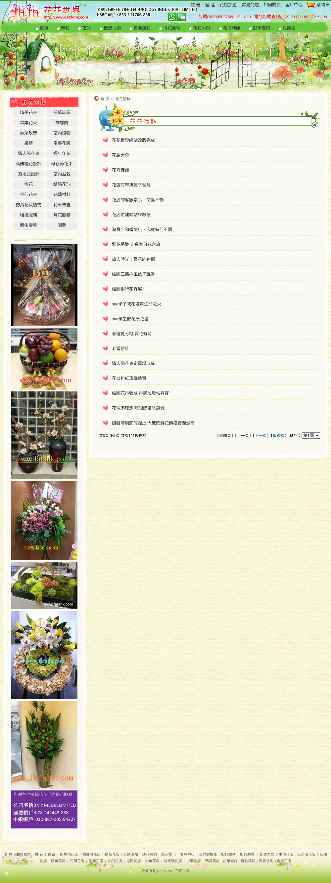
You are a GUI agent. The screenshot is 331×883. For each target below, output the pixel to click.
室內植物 (62, 133)
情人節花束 (28, 153)
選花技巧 (168, 854)
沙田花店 (115, 861)
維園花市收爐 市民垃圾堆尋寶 (140, 393)
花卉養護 (120, 170)
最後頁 (279, 435)
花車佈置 (62, 204)
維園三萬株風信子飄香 (133, 274)
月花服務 (62, 215)
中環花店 (286, 854)
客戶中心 (294, 4)
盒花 (28, 184)
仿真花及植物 (28, 204)
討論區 (289, 27)
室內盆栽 (62, 174)
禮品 (86, 27)
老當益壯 (120, 348)
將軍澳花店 (173, 861)
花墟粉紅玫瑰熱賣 (129, 378)
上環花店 (193, 861)
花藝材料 (62, 194)
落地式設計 (28, 174)
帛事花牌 (62, 143)
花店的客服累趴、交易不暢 (138, 199)
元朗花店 (77, 861)
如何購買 (272, 4)
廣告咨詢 (266, 861)
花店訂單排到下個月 (131, 184)
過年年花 (62, 153)
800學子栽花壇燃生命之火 (137, 303)
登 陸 (210, 4)
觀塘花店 (112, 854)
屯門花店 (133, 861)
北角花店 (152, 861)
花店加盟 (228, 4)
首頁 (44, 27)
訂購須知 (130, 854)
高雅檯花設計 (28, 163)
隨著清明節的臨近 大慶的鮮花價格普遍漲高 (153, 423)
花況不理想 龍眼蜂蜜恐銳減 (138, 408)
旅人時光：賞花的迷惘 (133, 259)
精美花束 (28, 112)
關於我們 (23, 854)
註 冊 (195, 4)
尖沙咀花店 (306, 854)
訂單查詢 (261, 27)
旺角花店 (58, 861)
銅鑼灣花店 (91, 854)
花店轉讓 (231, 27)
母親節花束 (61, 163)
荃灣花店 (96, 861)
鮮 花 (39, 854)
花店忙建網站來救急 (131, 214)
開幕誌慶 (62, 112)
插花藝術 (171, 27)
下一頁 (261, 435)
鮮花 (65, 27)
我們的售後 (208, 854)
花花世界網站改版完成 (133, 140)
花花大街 (201, 27)
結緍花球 (62, 184)
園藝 (62, 225)
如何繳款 (228, 854)
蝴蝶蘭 (61, 122)
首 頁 (8, 854)
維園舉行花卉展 (127, 289)
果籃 (28, 143)
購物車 (322, 4)
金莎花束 (28, 194)
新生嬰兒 (28, 225)
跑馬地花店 (69, 854)
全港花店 (284, 861)
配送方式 (267, 854)
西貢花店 (212, 861)
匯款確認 (248, 861)
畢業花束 (28, 122)
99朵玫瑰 (28, 133)
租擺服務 (28, 215)
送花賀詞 (149, 854)
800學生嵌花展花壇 (130, 318)
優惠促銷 (112, 27)
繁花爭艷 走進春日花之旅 (136, 244)
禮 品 (52, 854)
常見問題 (250, 4)
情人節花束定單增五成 (133, 363)
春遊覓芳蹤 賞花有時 (132, 333)
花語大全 (120, 155)
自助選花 (142, 27)
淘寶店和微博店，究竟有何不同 (142, 229)
